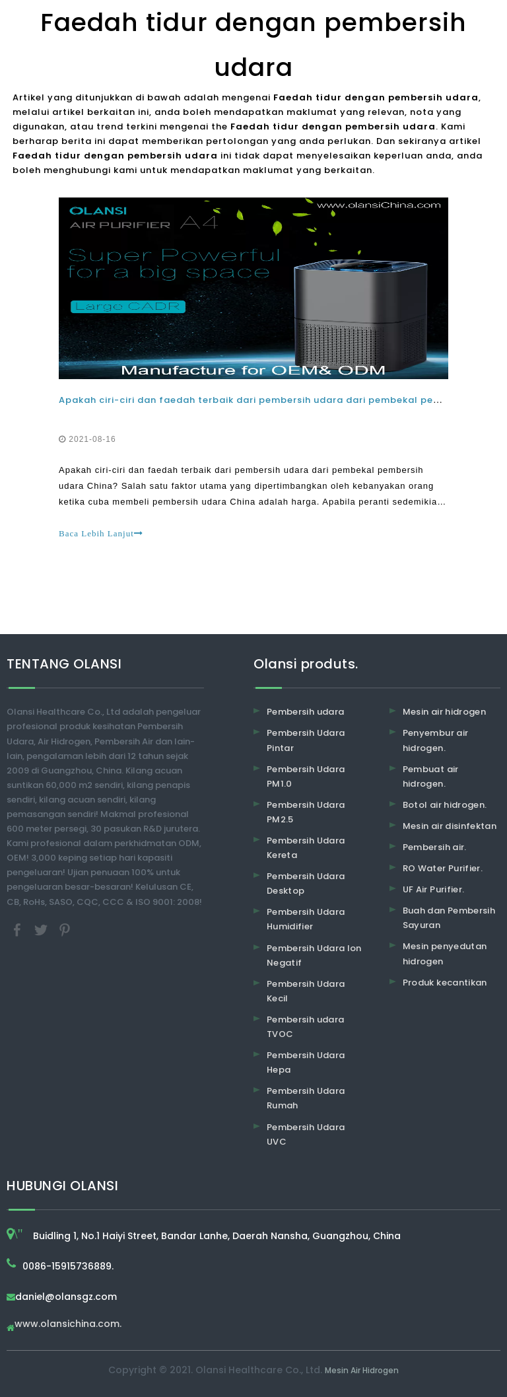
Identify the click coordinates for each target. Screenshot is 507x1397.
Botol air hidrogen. (445, 805)
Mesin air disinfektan (449, 826)
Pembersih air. (435, 847)
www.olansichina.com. (68, 1324)
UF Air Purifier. (434, 889)
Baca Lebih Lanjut (101, 533)
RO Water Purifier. (443, 868)
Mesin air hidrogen (444, 711)
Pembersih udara (305, 711)
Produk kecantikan (445, 982)
